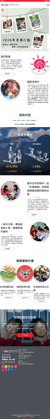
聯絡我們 (8, 354)
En (9, 359)
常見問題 (4, 354)
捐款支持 (2, 1)
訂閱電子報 (47, 1)
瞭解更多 (7, 73)
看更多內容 (8, 297)
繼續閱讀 (34, 215)
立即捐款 (25, 335)
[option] (25, 29)
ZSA (13, 359)
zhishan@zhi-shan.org (27, 355)
